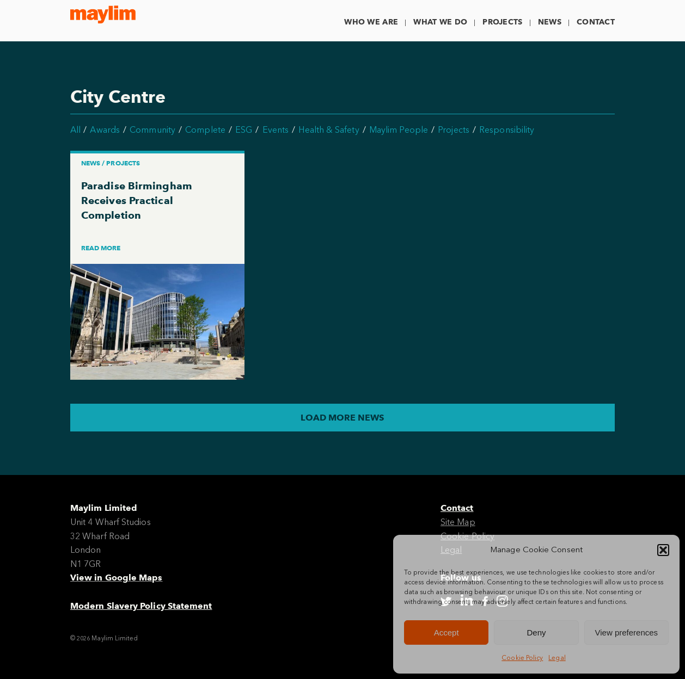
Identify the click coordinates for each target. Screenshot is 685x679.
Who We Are (371, 22)
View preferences (626, 632)
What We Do (440, 22)
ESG (243, 130)
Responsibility (506, 130)
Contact (596, 22)
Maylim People (398, 130)
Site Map (458, 522)
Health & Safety (328, 130)
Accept (446, 632)
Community (152, 130)
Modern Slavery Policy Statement (141, 606)
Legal (556, 658)
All (75, 130)
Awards (104, 130)
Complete (205, 130)
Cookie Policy (522, 658)
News (549, 22)
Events (275, 130)
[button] (663, 550)
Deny (536, 632)
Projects (502, 22)
